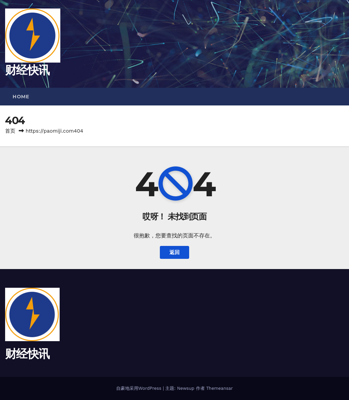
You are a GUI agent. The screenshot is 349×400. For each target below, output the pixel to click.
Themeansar (219, 388)
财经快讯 (27, 70)
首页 (10, 131)
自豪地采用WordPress (139, 388)
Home (21, 97)
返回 (174, 252)
